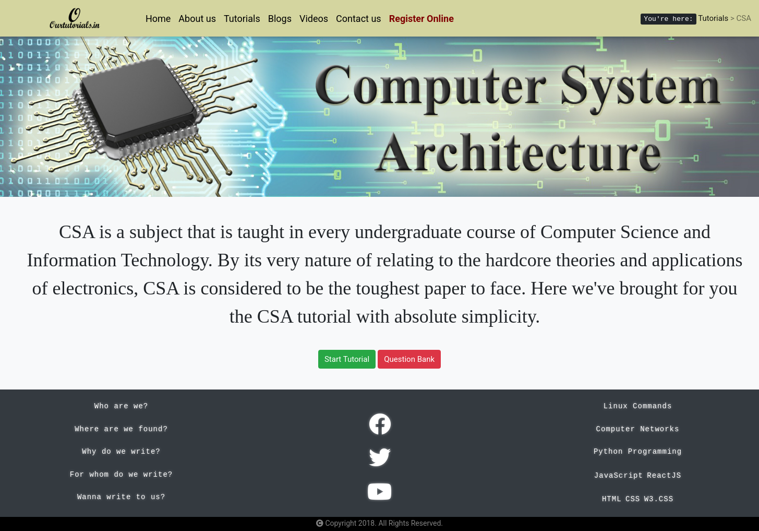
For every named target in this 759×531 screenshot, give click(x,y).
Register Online (421, 18)
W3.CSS (658, 499)
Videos (313, 18)
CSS (632, 499)
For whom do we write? (121, 474)
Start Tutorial (346, 359)
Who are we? (121, 406)
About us (197, 18)
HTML (612, 499)
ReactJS (664, 475)
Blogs (280, 18)
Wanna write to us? (121, 497)
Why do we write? (121, 451)
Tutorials (242, 18)
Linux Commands (638, 406)
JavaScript (618, 475)
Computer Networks (638, 429)
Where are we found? (121, 429)
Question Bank (409, 359)
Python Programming (638, 451)
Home (158, 18)
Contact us (358, 18)
